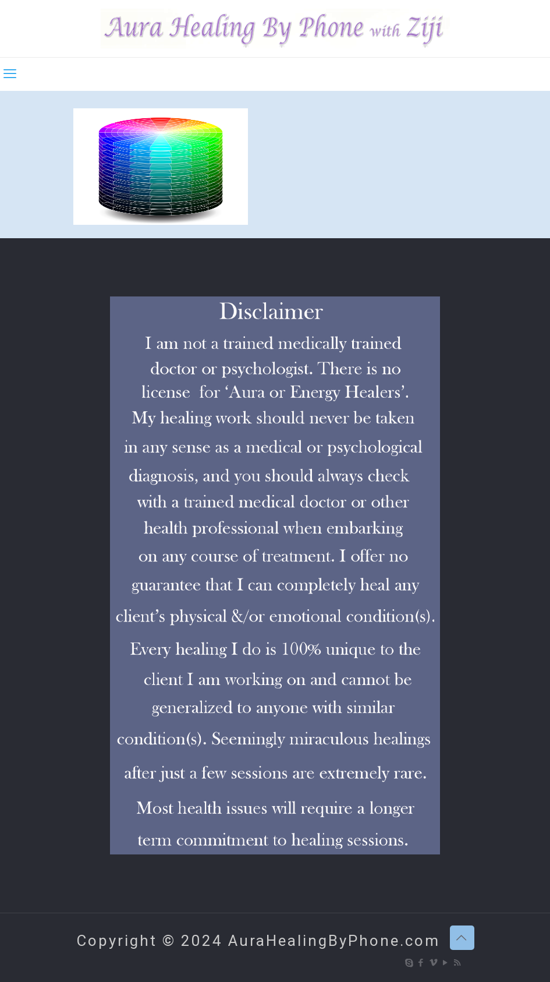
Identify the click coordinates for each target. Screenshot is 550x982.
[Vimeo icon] (434, 963)
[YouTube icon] (446, 963)
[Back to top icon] (462, 938)
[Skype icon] (409, 963)
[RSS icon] (458, 963)
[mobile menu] (10, 74)
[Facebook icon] (421, 963)
